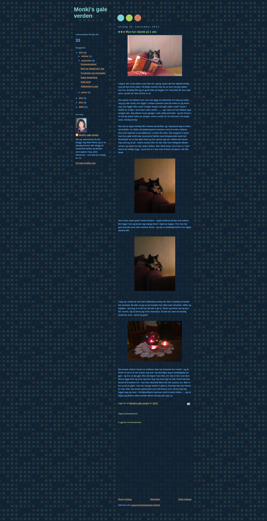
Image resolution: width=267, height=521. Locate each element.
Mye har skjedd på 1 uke (92, 69)
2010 (81, 102)
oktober (85, 56)
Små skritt (86, 82)
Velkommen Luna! (89, 86)
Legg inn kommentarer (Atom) (145, 505)
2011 (81, 98)
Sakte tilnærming (89, 77)
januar (84, 92)
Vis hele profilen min (86, 163)
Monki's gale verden (90, 12)
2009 (81, 107)
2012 (81, 52)
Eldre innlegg (184, 499)
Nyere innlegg (125, 499)
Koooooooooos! (89, 64)
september (86, 60)
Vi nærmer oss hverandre (93, 73)
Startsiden (155, 499)
